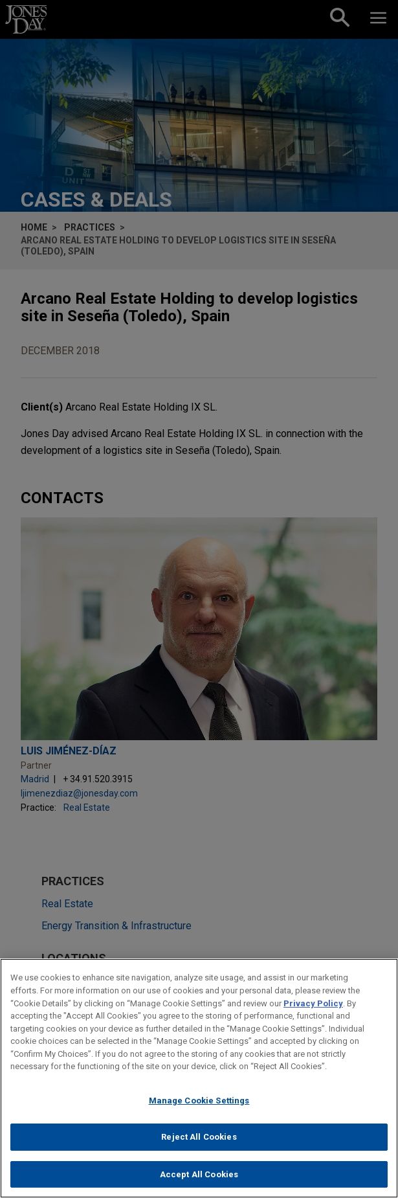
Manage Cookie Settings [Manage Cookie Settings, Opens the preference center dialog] (199, 1104)
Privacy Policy (313, 1007)
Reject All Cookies (198, 1141)
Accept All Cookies (199, 1179)
